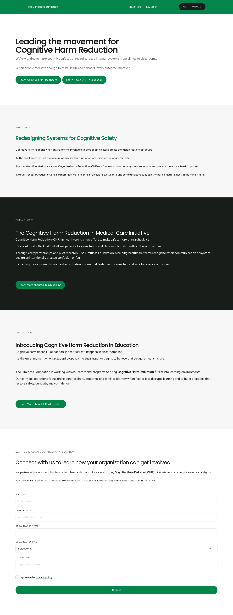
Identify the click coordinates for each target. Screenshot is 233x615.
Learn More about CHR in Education (40, 404)
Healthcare (135, 6)
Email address (24, 510)
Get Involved (192, 7)
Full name (21, 494)
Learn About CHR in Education (84, 79)
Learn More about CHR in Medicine (40, 284)
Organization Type (26, 542)
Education (151, 6)
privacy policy (44, 577)
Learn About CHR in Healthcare (38, 79)
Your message (24, 557)
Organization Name (27, 526)
